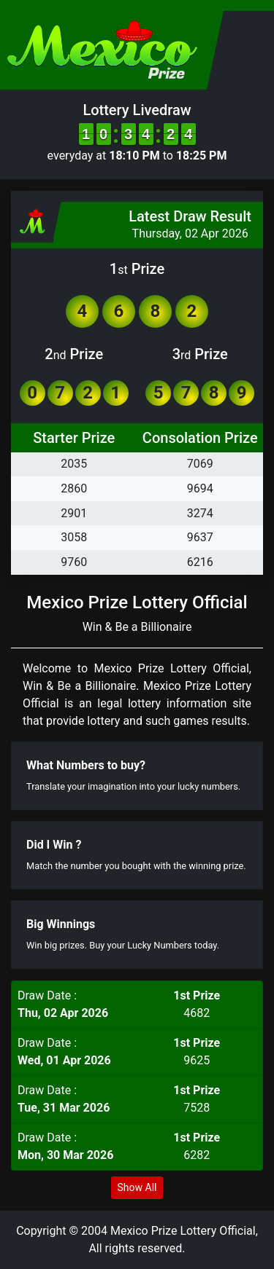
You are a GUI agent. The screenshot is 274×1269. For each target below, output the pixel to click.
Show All (137, 1187)
